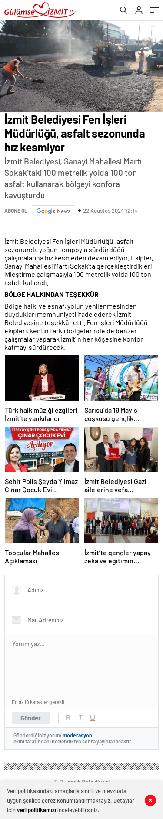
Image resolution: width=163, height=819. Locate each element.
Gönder (30, 718)
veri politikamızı (36, 809)
